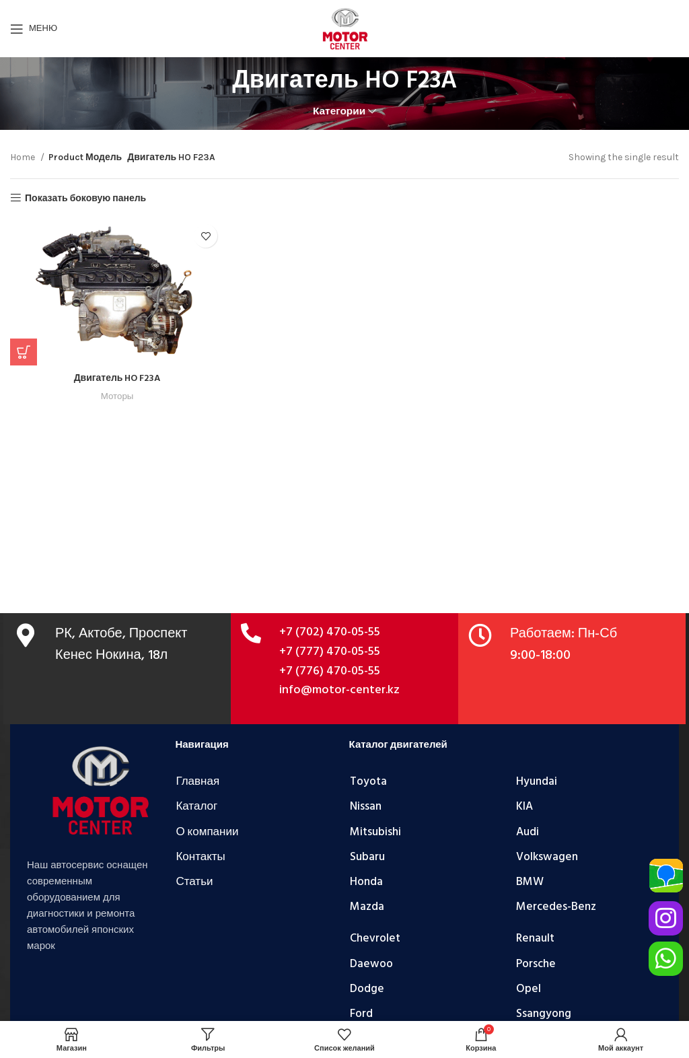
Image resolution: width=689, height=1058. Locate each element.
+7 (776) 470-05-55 (329, 671)
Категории (339, 111)
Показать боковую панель (85, 197)
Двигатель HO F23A (117, 378)
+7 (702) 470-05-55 (329, 632)
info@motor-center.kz (339, 690)
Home (23, 157)
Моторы (117, 396)
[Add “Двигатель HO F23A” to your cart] (23, 352)
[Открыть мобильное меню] (33, 28)
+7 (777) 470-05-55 (329, 652)
